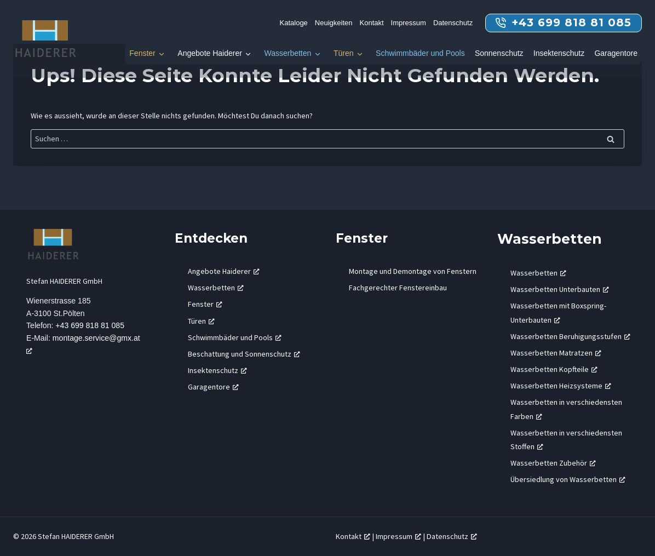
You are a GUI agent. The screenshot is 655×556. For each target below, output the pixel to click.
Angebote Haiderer (209, 53)
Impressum (408, 23)
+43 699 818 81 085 (90, 326)
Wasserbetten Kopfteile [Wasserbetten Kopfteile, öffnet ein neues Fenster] (553, 369)
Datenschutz (453, 23)
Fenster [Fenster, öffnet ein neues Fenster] (205, 304)
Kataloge (294, 23)
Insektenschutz (558, 53)
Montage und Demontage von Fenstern (412, 271)
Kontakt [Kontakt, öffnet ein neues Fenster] (353, 536)
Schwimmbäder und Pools (420, 53)
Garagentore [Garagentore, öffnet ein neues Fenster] (213, 387)
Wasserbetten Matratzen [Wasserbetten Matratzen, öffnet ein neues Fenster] (555, 353)
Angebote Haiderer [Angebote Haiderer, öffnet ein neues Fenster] (224, 271)
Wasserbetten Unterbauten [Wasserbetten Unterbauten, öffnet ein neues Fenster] (559, 289)
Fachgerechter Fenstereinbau (398, 288)
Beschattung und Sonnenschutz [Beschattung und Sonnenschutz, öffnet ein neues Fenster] (244, 354)
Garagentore (615, 53)
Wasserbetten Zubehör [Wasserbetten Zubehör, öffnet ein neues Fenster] (553, 463)
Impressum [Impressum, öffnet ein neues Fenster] (398, 536)
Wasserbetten (287, 53)
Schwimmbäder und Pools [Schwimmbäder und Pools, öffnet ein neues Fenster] (234, 337)
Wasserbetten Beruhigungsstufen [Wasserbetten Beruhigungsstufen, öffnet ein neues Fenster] (570, 336)
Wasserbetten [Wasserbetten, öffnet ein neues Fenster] (216, 288)
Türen (344, 53)
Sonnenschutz (499, 53)
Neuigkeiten (334, 23)
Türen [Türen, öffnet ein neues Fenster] (201, 321)
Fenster (142, 53)
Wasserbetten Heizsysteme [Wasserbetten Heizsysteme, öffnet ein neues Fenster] (560, 386)
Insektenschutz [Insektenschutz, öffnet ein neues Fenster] (217, 370)
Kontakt (372, 23)
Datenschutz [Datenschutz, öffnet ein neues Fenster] (452, 536)
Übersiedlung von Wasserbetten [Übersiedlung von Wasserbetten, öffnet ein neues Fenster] (567, 479)
